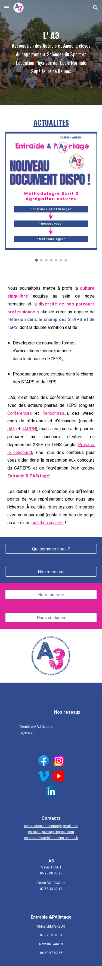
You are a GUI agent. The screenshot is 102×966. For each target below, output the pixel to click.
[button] (6, 7)
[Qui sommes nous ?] (51, 549)
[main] (51, 52)
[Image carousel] (51, 197)
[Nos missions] (51, 572)
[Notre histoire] (51, 595)
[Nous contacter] (51, 618)
